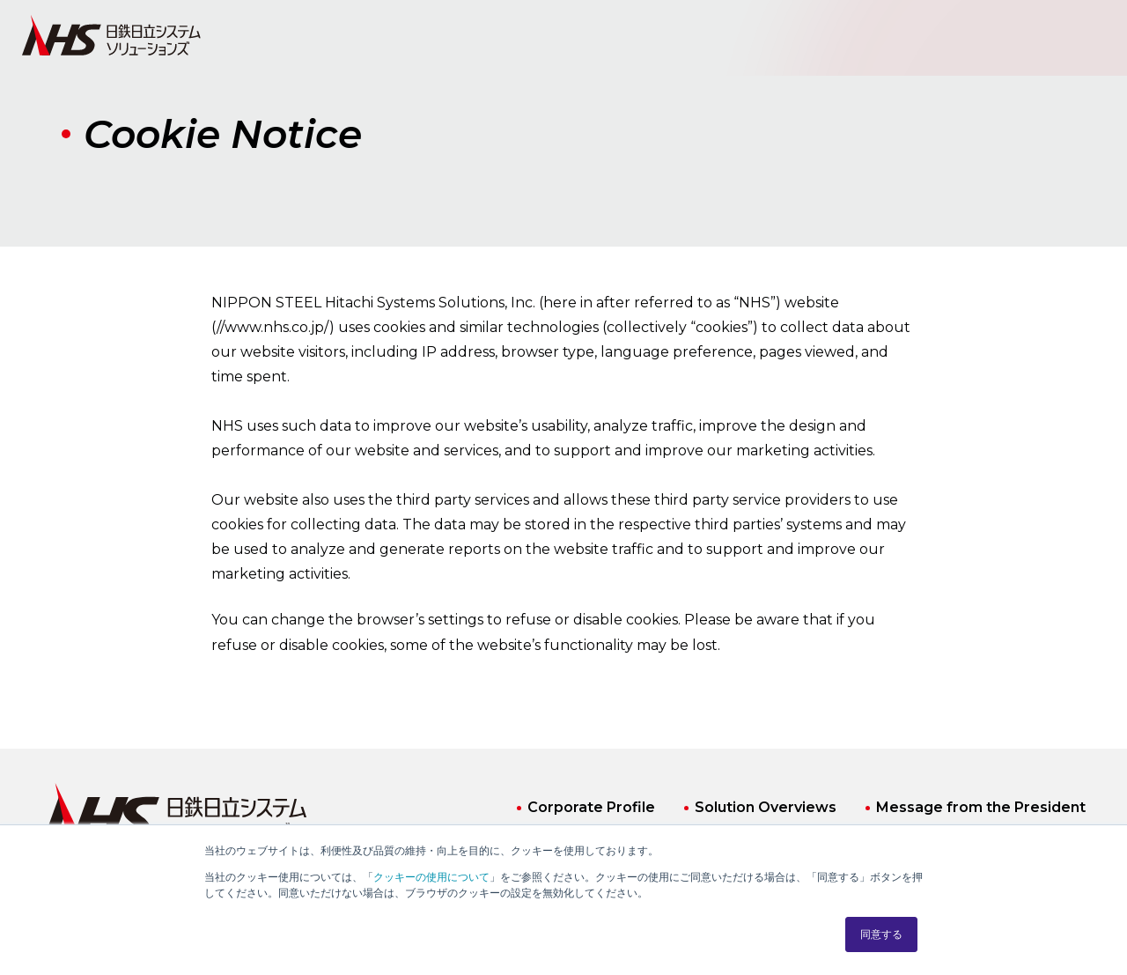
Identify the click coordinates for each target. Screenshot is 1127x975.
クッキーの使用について (431, 877)
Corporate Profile (591, 807)
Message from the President (981, 807)
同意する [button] (881, 934)
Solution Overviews (765, 807)
